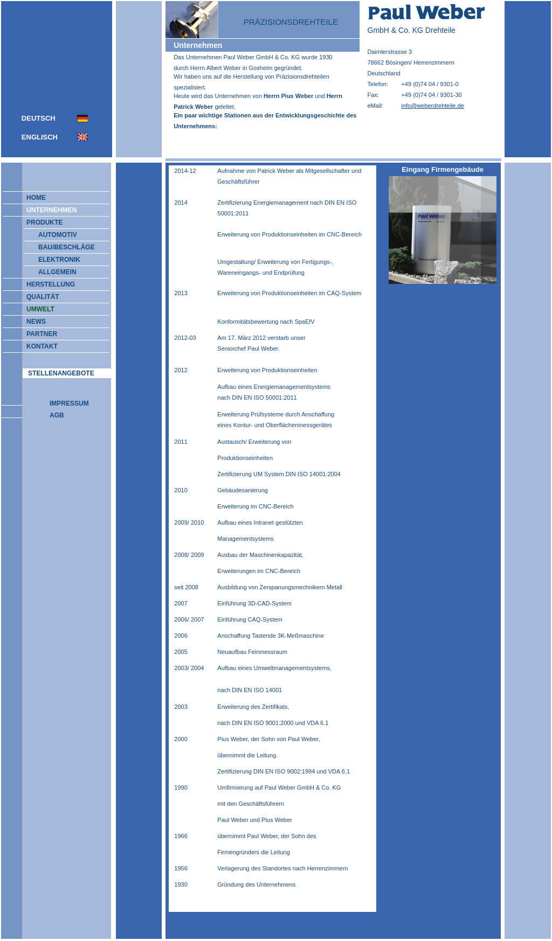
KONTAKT (37, 346)
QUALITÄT (38, 297)
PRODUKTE (40, 222)
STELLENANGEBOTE (61, 373)
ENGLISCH (40, 137)
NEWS (31, 321)
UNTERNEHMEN (47, 210)
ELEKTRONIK (59, 259)
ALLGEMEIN (57, 272)
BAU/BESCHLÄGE (66, 247)
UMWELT (35, 309)
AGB (57, 415)
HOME (31, 197)
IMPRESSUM (69, 403)
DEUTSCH (39, 118)
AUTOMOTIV (57, 235)
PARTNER (37, 334)
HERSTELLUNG (46, 284)
